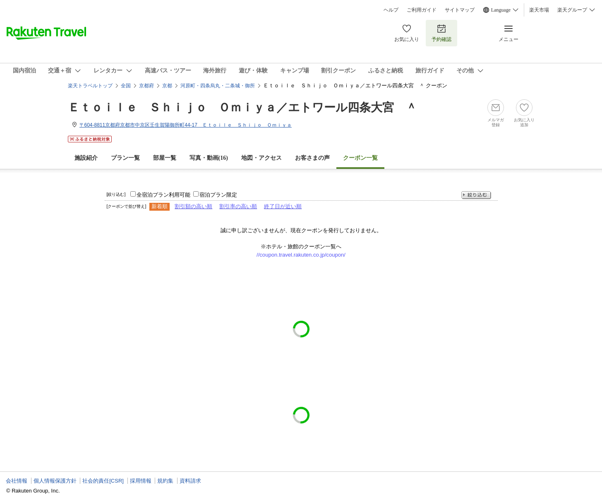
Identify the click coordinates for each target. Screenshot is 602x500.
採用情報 (140, 481)
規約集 (165, 481)
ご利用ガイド (422, 10)
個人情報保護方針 (55, 481)
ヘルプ (391, 10)
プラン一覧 (125, 158)
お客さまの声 (312, 158)
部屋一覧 (164, 158)
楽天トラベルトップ (90, 86)
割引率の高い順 (238, 206)
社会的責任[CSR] (103, 481)
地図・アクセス (261, 158)
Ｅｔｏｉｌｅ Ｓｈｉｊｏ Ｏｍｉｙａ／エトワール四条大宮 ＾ (242, 107)
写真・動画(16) (208, 158)
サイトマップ (460, 10)
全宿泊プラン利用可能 (163, 195)
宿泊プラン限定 (218, 195)
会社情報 (16, 481)
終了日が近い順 (283, 206)
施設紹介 (86, 158)
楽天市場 (539, 10)
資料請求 (190, 481)
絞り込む (476, 195)
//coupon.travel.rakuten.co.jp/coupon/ (301, 255)
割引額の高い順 (193, 206)
